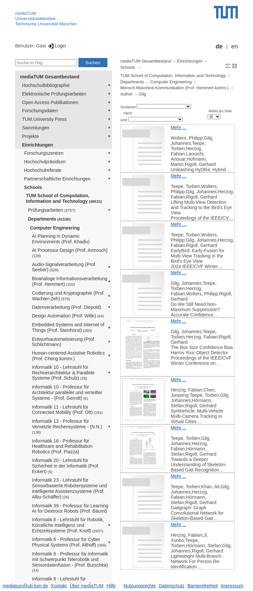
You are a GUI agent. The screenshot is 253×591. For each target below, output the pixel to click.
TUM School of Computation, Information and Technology (64, 198)
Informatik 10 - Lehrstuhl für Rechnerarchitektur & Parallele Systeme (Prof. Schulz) (63, 372)
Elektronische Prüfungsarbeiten (54, 93)
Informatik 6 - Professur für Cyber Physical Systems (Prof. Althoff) (69, 542)
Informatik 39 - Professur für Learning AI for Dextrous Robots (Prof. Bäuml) (70, 508)
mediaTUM (25, 13)
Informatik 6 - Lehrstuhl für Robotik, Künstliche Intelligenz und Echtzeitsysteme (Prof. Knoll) (68, 525)
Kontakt (59, 585)
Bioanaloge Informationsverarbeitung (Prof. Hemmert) (69, 281)
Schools (33, 187)
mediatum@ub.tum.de (25, 585)
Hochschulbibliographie (46, 85)
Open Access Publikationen (50, 102)
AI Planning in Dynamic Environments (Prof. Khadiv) (61, 238)
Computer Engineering (55, 227)
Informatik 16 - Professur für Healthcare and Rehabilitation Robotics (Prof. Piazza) (62, 446)
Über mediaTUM (86, 585)
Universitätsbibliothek (35, 18)
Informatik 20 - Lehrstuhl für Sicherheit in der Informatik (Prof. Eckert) (65, 466)
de (219, 46)
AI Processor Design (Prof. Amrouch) (70, 253)
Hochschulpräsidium (45, 161)
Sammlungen (35, 127)
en (234, 46)
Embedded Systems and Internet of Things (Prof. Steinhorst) (68, 327)
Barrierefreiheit (202, 585)
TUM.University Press (44, 119)
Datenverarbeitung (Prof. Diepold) (66, 307)
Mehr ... (178, 127)
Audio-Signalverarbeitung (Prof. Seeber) (64, 267)
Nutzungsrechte (140, 585)
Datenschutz (171, 585)
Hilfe (111, 585)
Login (56, 45)
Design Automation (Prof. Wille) (68, 315)
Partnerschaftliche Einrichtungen (57, 178)
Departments (49, 219)
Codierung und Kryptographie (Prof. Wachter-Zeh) (68, 295)
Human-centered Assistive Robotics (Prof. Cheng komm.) (68, 355)
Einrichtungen (37, 145)
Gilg (142, 94)
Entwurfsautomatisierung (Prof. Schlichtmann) (63, 341)
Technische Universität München (46, 23)
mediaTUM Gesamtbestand (49, 76)
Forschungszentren (44, 153)
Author (126, 94)
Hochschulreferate (43, 170)
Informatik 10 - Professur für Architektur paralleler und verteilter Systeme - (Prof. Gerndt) (67, 392)
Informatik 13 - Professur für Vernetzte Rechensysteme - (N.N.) (67, 426)
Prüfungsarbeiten (51, 210)
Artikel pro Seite (220, 111)
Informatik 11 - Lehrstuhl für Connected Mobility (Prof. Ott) (67, 409)
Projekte (30, 136)
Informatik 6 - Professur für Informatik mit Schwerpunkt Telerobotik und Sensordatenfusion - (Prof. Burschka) (70, 561)
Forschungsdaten (40, 110)
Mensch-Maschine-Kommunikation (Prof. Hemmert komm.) (174, 88)
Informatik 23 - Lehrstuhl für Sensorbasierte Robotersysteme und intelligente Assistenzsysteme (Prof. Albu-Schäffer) (69, 488)
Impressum (232, 585)
